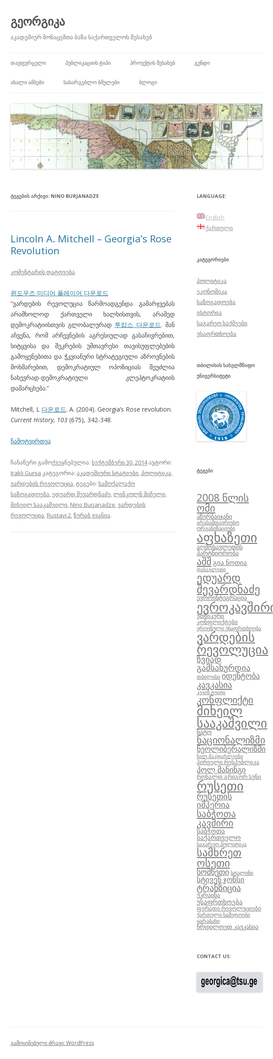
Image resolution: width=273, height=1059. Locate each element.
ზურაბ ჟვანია (92, 515)
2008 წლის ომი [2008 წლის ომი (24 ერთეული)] (223, 502)
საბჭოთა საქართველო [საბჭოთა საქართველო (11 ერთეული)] (219, 834)
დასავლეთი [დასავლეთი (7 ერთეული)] (211, 569)
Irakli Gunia (26, 473)
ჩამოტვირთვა (31, 441)
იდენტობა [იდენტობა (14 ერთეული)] (241, 675)
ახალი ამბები (27, 82)
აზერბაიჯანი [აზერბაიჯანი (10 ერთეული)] (214, 516)
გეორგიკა (38, 21)
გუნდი (202, 63)
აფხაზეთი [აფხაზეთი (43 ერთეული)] (227, 537)
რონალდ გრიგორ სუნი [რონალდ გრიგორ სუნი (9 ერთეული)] (229, 776)
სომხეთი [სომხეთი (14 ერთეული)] (213, 871)
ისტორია (209, 312)
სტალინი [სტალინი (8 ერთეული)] (242, 872)
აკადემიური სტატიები (107, 473)
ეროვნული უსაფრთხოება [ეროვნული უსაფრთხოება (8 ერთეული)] (229, 628)
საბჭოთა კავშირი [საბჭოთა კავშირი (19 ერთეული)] (216, 818)
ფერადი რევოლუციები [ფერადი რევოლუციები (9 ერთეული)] (229, 908)
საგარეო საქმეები (222, 323)
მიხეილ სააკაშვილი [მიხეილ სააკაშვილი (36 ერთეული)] (232, 716)
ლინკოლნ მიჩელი (139, 494)
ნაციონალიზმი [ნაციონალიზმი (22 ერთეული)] (231, 740)
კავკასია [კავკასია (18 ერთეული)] (214, 684)
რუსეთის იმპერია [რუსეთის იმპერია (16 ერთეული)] (214, 800)
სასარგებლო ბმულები (92, 82)
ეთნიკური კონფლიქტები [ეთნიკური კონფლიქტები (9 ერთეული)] (217, 618)
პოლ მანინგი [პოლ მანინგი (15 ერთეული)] (221, 769)
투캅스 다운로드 (138, 324)
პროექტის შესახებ (152, 63)
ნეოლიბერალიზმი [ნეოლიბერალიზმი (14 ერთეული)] (231, 748)
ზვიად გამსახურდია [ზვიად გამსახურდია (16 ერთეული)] (224, 663)
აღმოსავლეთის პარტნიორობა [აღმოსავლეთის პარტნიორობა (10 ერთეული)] (220, 550)
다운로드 (53, 409)
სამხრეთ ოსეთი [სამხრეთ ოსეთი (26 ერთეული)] (219, 857)
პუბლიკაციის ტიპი (88, 63)
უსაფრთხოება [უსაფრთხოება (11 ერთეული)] (220, 901)
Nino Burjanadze (92, 505)
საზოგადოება (216, 302)
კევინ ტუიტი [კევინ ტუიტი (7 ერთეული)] (211, 692)
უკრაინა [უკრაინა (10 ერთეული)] (208, 895)
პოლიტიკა (156, 473)
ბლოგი (148, 82)
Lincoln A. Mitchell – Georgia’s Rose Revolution (91, 244)
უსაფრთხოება (216, 334)
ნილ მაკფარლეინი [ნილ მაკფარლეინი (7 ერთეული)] (220, 756)
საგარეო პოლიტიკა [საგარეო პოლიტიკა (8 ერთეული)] (222, 843)
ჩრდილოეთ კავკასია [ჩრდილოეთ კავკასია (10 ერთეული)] (227, 926)
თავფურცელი (28, 63)
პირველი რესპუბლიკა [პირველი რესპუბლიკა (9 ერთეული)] (228, 762)
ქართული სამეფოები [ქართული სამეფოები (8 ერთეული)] (223, 914)
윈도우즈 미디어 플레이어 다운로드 (59, 293)
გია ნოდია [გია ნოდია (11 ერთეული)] (230, 562)
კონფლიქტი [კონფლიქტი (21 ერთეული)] (225, 699)
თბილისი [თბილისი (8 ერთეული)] (208, 676)
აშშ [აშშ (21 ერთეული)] (204, 561)
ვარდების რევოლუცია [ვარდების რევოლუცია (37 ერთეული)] (232, 643)
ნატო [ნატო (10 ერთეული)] (204, 732)
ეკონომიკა (212, 291)
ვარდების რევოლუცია (42, 483)
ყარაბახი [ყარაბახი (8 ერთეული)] (208, 920)
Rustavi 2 (59, 515)
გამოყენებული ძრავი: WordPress (52, 1043)
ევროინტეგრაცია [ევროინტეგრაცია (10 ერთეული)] (222, 597)
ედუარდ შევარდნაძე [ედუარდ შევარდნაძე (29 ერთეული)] (228, 583)
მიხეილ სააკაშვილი (39, 505)
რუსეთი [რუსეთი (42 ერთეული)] (220, 786)
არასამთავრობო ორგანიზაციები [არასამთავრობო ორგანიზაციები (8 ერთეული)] (218, 525)
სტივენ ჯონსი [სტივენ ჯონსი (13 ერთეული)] (220, 879)
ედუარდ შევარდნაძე (81, 494)
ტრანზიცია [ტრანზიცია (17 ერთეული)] (219, 888)
